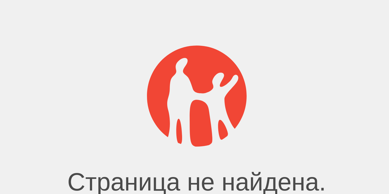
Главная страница (194, 132)
